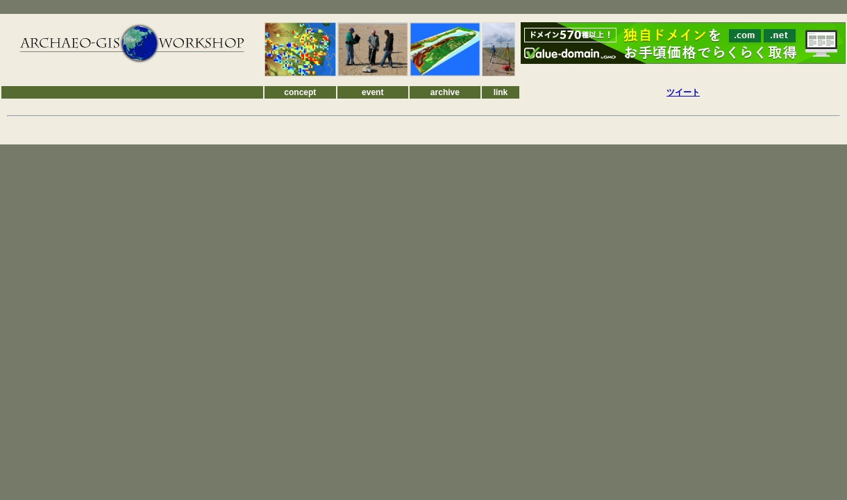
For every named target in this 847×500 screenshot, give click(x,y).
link (501, 92)
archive (445, 92)
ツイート (683, 92)
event (372, 92)
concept (300, 92)
